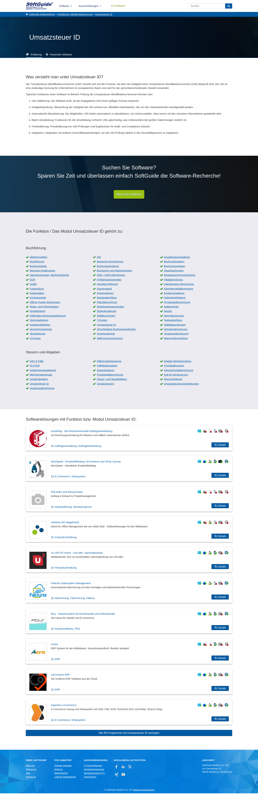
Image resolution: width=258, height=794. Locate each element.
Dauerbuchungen (174, 271)
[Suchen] (228, 6)
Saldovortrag (171, 307)
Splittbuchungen (106, 316)
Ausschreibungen (88, 5)
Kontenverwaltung (174, 293)
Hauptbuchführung (107, 284)
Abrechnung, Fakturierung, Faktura (75, 598)
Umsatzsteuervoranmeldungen (181, 384)
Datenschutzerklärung (143, 790)
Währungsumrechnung (110, 338)
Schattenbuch (37, 311)
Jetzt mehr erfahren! (129, 194)
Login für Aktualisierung (65, 778)
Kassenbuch (37, 289)
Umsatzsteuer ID (103, 14)
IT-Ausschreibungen (93, 766)
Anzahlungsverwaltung (177, 257)
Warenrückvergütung (176, 338)
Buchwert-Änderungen (42, 271)
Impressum (31, 778)
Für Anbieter (118, 5)
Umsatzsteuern (105, 384)
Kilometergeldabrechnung (178, 289)
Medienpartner (61, 774)
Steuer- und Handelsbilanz (112, 379)
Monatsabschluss (107, 298)
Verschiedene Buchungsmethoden (116, 330)
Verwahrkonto (37, 334)
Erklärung (36, 54)
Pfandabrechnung (107, 302)
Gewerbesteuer (105, 370)
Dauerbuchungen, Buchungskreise (49, 275)
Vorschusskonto (106, 334)
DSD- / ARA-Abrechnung (111, 275)
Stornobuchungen (174, 316)
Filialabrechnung (173, 280)
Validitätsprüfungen (175, 325)
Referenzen (31, 770)
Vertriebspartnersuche (94, 770)
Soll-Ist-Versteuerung (176, 375)
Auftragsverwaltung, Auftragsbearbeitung (78, 446)
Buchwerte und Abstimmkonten (114, 271)
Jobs (28, 774)
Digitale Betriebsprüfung (177, 361)
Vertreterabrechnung (175, 330)
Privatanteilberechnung (177, 302)
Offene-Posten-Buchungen (45, 302)
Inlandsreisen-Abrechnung (179, 284)
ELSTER (35, 366)
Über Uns (30, 766)
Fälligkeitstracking (107, 366)
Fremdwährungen (174, 366)
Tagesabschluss (173, 320)
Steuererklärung (173, 379)
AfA (99, 257)
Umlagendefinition (40, 325)
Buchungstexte (38, 266)
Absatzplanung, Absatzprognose (73, 507)
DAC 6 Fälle (37, 361)
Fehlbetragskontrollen (109, 280)
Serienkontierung (106, 311)
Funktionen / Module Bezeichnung (75, 14)
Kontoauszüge (38, 298)
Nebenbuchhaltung (175, 298)
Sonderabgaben (39, 379)
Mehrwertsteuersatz (41, 375)
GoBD (33, 284)
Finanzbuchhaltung (66, 538)
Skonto (168, 311)
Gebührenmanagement (43, 370)
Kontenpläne (37, 293)
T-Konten (102, 320)
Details (222, 445)
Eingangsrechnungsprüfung (179, 275)
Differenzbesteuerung (109, 361)
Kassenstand (104, 289)
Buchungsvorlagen (174, 266)
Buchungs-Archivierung (110, 262)
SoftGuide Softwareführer (42, 14)
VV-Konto (35, 338)
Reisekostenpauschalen (110, 307)
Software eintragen (63, 766)
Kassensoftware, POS (67, 629)
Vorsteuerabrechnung (176, 334)
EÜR (32, 280)
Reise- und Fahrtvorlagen (44, 307)
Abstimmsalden (38, 257)
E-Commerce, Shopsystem (70, 477)
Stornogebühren (39, 320)
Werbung (58, 770)
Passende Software (61, 54)
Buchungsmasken (174, 262)
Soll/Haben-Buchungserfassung (48, 316)
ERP (57, 659)
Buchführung (37, 262)
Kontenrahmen (105, 293)
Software (64, 5)
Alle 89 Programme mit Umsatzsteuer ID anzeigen (129, 733)
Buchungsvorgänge (108, 266)
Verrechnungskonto (41, 330)
